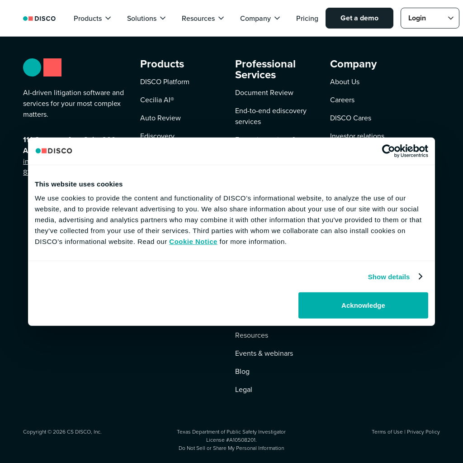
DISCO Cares (350, 118)
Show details (389, 276)
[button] (93, 18)
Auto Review (160, 118)
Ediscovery (157, 136)
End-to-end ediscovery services (271, 116)
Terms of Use (387, 432)
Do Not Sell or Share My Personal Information (231, 448)
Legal (243, 389)
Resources (251, 335)
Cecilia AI (157, 100)
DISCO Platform (164, 81)
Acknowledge (363, 305)
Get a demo (359, 18)
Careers (342, 100)
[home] (39, 18)
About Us (344, 81)
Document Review (264, 92)
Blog (242, 371)
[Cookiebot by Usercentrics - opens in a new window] (388, 151)
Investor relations (357, 136)
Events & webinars (264, 353)
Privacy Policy (423, 432)
